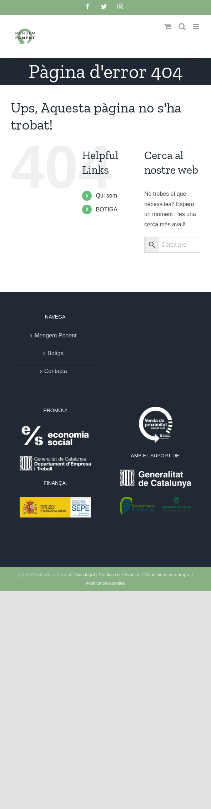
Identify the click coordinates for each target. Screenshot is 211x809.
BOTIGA (106, 209)
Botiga (55, 353)
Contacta (55, 371)
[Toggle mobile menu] (196, 26)
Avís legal (85, 574)
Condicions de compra (168, 574)
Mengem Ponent (55, 335)
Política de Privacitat (120, 574)
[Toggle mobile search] (182, 26)
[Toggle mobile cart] (167, 26)
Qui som (106, 196)
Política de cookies (105, 583)
